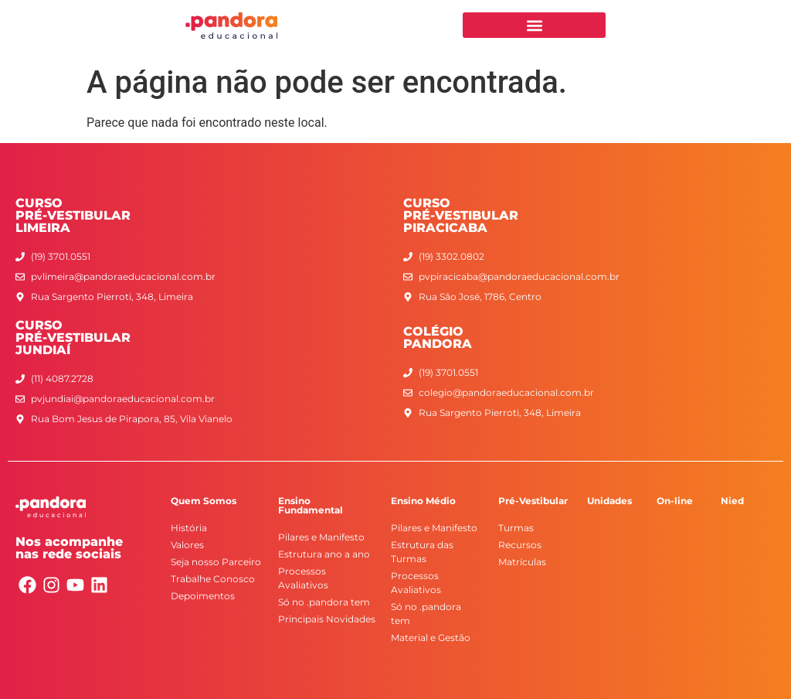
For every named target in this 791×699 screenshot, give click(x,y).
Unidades (609, 500)
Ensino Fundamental (310, 505)
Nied (732, 500)
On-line (675, 500)
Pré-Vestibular (533, 500)
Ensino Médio (423, 500)
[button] (534, 25)
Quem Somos (203, 500)
